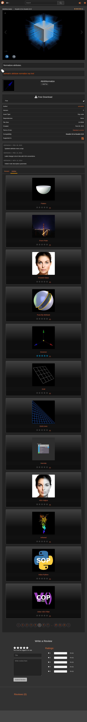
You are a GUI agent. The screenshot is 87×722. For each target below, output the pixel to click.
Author (14, 171)
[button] (8, 3)
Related (6, 171)
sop (28, 73)
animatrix (7, 73)
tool (32, 73)
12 (64, 625)
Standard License (78, 130)
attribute (15, 73)
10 (56, 625)
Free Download (43, 97)
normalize (23, 73)
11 (60, 625)
